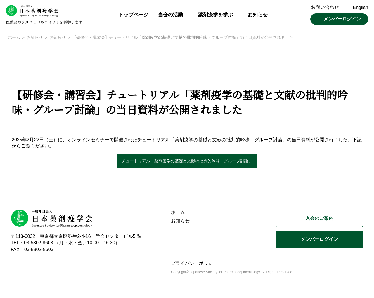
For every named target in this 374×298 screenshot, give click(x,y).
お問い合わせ (325, 7)
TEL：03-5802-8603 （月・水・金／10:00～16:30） (65, 243)
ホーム (14, 38)
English (360, 7)
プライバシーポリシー (194, 263)
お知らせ (258, 15)
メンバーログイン (342, 18)
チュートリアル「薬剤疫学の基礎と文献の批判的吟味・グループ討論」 (187, 161)
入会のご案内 (319, 218)
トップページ (133, 15)
